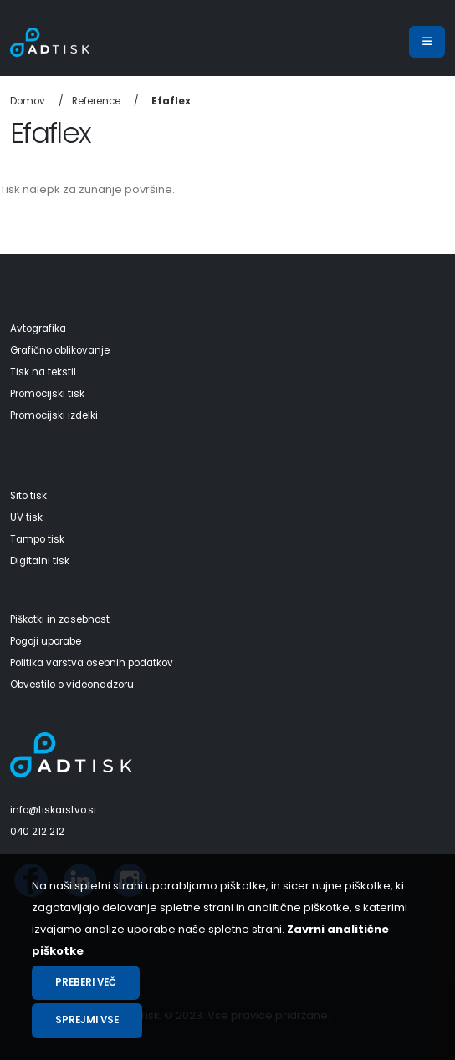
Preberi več (85, 982)
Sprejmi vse (87, 1020)
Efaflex (171, 101)
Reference (96, 101)
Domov (27, 101)
